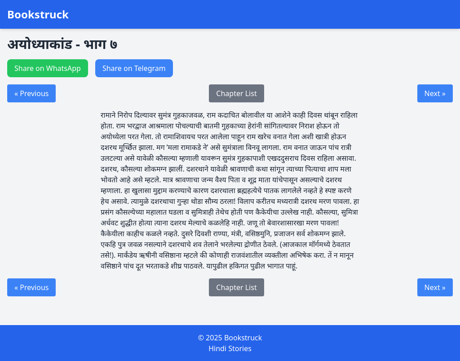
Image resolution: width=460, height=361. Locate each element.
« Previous (31, 93)
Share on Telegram (134, 68)
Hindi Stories (230, 348)
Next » (435, 93)
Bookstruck (38, 14)
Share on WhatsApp (47, 68)
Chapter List (236, 93)
